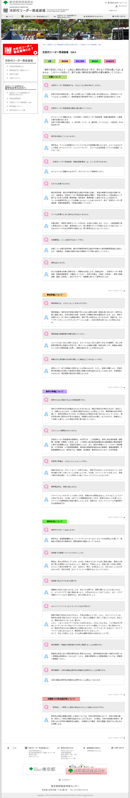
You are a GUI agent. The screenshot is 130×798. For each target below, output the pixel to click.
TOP (44, 44)
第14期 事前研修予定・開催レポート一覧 (42, 752)
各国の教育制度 (14, 98)
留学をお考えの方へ (67, 750)
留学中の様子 (14, 74)
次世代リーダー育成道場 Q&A (20, 102)
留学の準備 (80, 61)
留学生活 (95, 61)
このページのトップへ (116, 290)
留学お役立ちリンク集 (17, 110)
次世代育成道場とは (16, 66)
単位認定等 (110, 61)
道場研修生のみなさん (94, 750)
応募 (49, 61)
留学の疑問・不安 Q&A (69, 754)
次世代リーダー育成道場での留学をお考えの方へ (19, 94)
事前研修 (65, 61)
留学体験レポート (15, 106)
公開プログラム (14, 78)
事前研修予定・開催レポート (19, 70)
